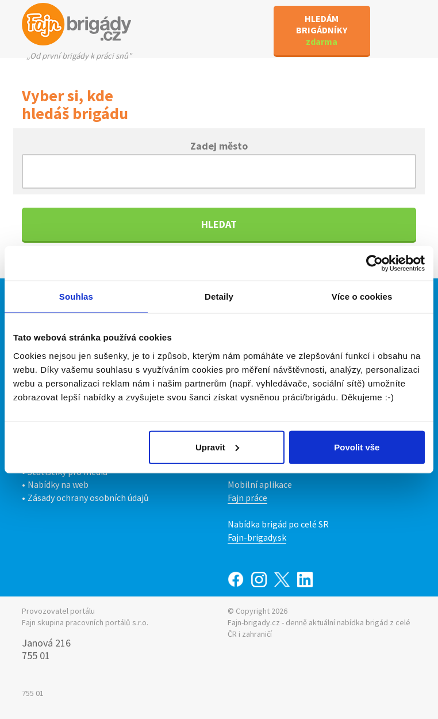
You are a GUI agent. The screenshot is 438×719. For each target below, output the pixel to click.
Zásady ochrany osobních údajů (88, 497)
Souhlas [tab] (76, 296)
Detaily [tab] (219, 296)
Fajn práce (247, 497)
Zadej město (219, 145)
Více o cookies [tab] (362, 296)
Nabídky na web (58, 484)
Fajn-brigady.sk (257, 537)
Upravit (217, 447)
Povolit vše (356, 447)
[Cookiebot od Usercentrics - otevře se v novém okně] (374, 263)
